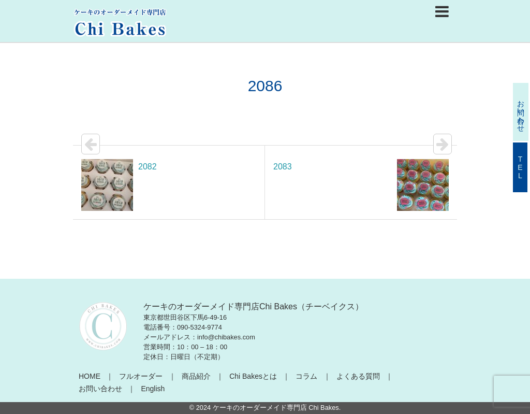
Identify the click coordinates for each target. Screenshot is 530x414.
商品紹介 (196, 376)
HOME (89, 376)
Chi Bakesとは (253, 376)
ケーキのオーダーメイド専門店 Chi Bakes (276, 407)
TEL (520, 167)
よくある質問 (358, 376)
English (153, 388)
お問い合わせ (100, 388)
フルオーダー (141, 376)
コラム (306, 376)
